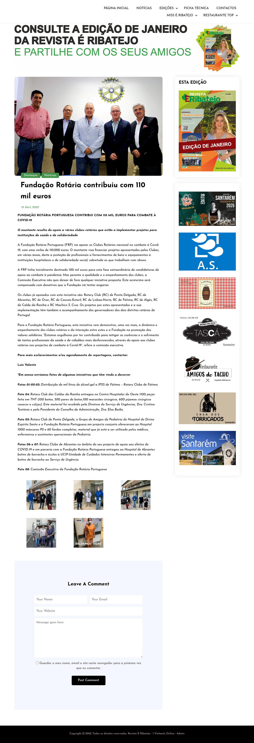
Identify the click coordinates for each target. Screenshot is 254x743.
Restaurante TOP (218, 15)
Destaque (31, 175)
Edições (166, 8)
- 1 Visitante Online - (123, 733)
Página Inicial (116, 8)
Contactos (226, 8)
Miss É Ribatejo (180, 15)
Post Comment (88, 680)
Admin (181, 733)
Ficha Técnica (196, 8)
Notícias (144, 8)
